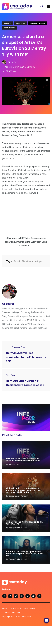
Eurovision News (37, 23)
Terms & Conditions (12, 613)
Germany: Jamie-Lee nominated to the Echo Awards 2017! (26, 357)
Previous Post (15, 347)
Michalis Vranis (14, 464)
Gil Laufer (8, 303)
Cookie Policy (29, 608)
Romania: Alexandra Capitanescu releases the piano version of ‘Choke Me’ (24, 553)
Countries (20, 23)
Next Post (13, 375)
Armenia (7, 23)
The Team (17, 608)
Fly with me (27, 261)
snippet (38, 261)
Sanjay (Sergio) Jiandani (18, 496)
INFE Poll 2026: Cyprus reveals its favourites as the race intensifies (23, 459)
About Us (6, 608)
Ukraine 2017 (9, 28)
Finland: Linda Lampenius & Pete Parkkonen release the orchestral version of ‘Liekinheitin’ (23, 490)
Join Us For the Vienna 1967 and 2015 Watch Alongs (24, 523)
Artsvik (17, 261)
